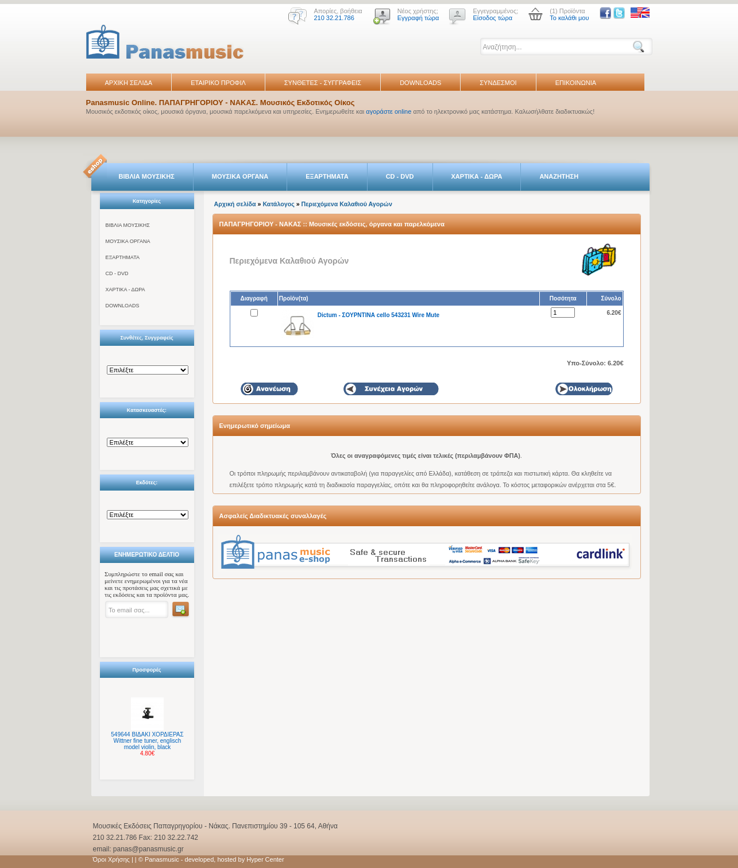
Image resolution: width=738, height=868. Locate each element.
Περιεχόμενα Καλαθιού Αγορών (347, 203)
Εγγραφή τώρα (418, 17)
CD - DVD (400, 176)
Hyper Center (265, 859)
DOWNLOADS (420, 82)
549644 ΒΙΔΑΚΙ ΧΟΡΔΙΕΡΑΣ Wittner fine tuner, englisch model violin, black (147, 740)
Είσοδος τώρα (492, 17)
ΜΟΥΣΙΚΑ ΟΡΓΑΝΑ (240, 176)
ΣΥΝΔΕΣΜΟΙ (498, 82)
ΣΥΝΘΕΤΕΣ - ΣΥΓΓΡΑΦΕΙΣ (322, 82)
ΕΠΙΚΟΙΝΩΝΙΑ (575, 82)
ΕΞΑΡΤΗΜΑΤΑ (327, 176)
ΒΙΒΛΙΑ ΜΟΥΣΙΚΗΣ (147, 176)
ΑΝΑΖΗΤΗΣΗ (558, 176)
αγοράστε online (388, 111)
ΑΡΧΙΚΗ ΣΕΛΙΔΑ (129, 82)
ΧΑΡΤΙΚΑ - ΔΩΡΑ (477, 176)
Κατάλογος (278, 203)
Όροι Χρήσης (111, 859)
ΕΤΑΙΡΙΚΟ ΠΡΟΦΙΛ (218, 82)
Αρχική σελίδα (235, 203)
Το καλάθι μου (569, 17)
